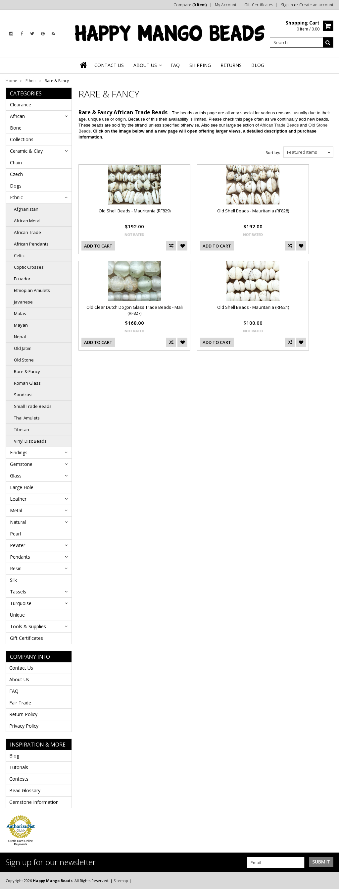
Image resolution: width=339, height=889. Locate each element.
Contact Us (21, 668)
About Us (19, 679)
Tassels (18, 591)
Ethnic (30, 80)
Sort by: (273, 152)
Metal (16, 510)
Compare (190, 5)
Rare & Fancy (27, 371)
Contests (18, 779)
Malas (20, 313)
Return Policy (23, 714)
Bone (16, 128)
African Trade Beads (279, 125)
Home (11, 80)
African (17, 116)
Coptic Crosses (29, 267)
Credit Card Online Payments (20, 842)
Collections (21, 139)
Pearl (15, 533)
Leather (18, 499)
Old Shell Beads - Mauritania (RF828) (253, 211)
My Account (225, 5)
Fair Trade (20, 702)
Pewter (17, 545)
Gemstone (21, 464)
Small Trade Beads (33, 406)
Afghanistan (26, 209)
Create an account (316, 5)
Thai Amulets (27, 418)
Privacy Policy (23, 726)
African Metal (27, 221)
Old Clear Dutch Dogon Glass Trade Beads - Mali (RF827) (134, 310)
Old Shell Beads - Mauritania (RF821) (253, 307)
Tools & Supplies (28, 626)
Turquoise (20, 603)
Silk (13, 580)
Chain (16, 162)
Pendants (20, 557)
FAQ (14, 691)
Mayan (21, 325)
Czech (16, 174)
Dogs (16, 186)
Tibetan (21, 429)
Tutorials (18, 767)
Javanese (23, 302)
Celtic (19, 255)
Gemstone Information (34, 802)
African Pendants (31, 244)
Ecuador (22, 279)
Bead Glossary (24, 790)
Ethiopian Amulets (32, 290)
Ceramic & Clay (26, 151)
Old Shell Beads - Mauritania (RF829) (134, 211)
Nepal (20, 337)
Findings (18, 452)
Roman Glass (27, 383)
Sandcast (23, 395)
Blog (14, 755)
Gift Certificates (258, 5)
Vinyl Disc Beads (30, 441)
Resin (16, 568)
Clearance (20, 104)
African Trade (27, 232)
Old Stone (24, 360)
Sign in (287, 5)
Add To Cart (98, 246)
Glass (16, 475)
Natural (18, 522)
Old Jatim (22, 348)
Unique (17, 615)
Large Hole (21, 487)
